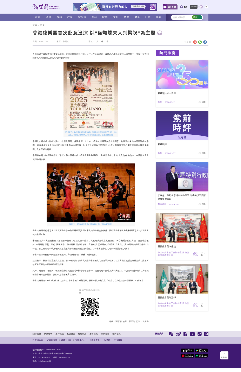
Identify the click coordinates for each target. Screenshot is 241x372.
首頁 (37, 17)
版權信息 (82, 334)
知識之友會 (94, 340)
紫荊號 (82, 17)
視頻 (59, 17)
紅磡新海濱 (52, 340)
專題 (158, 17)
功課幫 (107, 340)
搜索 (197, 17)
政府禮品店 (38, 340)
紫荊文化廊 (66, 340)
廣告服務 (93, 334)
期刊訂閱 (105, 334)
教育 (126, 17)
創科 (94, 17)
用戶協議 (59, 334)
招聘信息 (116, 334)
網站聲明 (48, 334)
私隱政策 (71, 334)
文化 (116, 17)
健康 (137, 17)
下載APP (193, 7)
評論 (70, 17)
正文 (42, 25)
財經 (105, 17)
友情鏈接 (118, 340)
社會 (148, 17)
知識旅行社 (80, 340)
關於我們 (37, 334)
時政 (48, 17)
